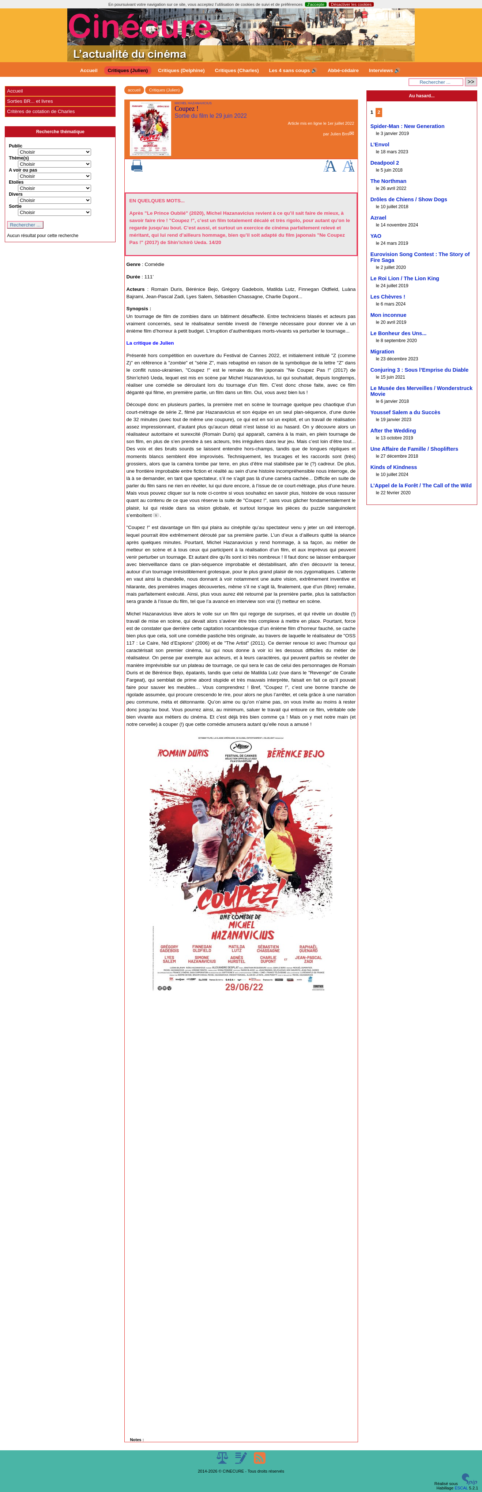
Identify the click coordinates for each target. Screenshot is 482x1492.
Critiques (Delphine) (181, 70)
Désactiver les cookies (351, 4)
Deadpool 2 (384, 163)
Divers (16, 194)
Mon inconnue (388, 315)
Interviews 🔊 (384, 70)
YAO (375, 236)
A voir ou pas (23, 170)
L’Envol (379, 144)
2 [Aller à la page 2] (378, 112)
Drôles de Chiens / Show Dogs (408, 199)
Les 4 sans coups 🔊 (293, 70)
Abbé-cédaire (343, 70)
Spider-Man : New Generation (407, 126)
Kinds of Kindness (393, 467)
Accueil (89, 70)
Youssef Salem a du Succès (405, 412)
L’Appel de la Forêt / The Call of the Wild (421, 485)
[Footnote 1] (155, 515)
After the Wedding (393, 431)
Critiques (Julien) (128, 70)
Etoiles (16, 182)
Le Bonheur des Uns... (398, 333)
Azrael (378, 218)
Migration (382, 352)
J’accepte (315, 4)
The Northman (388, 181)
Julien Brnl (339, 134)
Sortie (15, 206)
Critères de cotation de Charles (41, 111)
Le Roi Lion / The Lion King (404, 278)
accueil (134, 90)
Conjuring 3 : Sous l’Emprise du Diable (419, 370)
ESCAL (461, 1488)
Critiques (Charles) (237, 70)
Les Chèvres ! (387, 297)
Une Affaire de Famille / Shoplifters (414, 449)
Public (15, 146)
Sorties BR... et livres (30, 101)
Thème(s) (19, 158)
